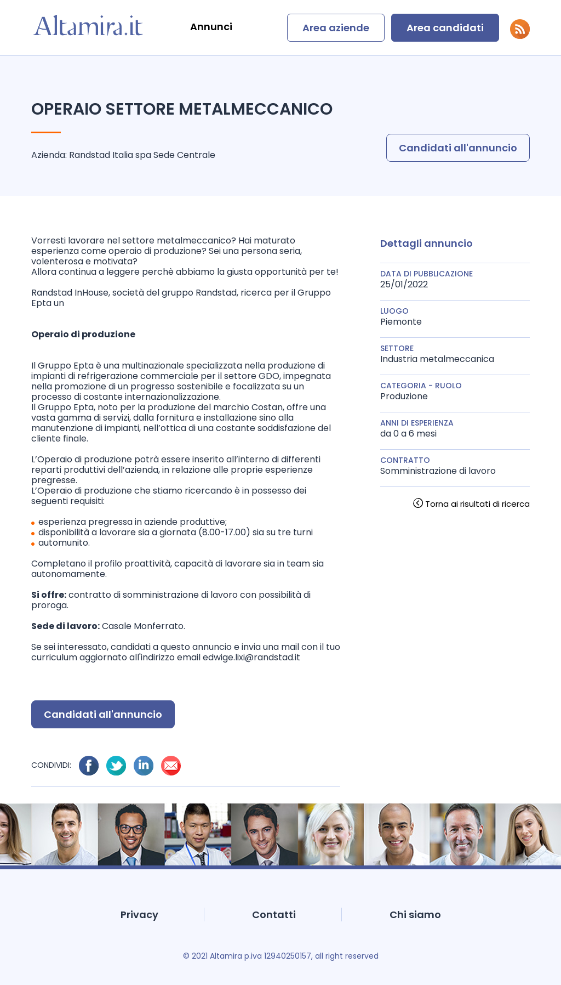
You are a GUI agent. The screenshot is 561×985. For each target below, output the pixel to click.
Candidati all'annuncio (458, 148)
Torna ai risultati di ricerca (477, 504)
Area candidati (445, 28)
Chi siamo (415, 914)
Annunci (211, 26)
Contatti (274, 914)
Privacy (139, 914)
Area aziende (335, 28)
